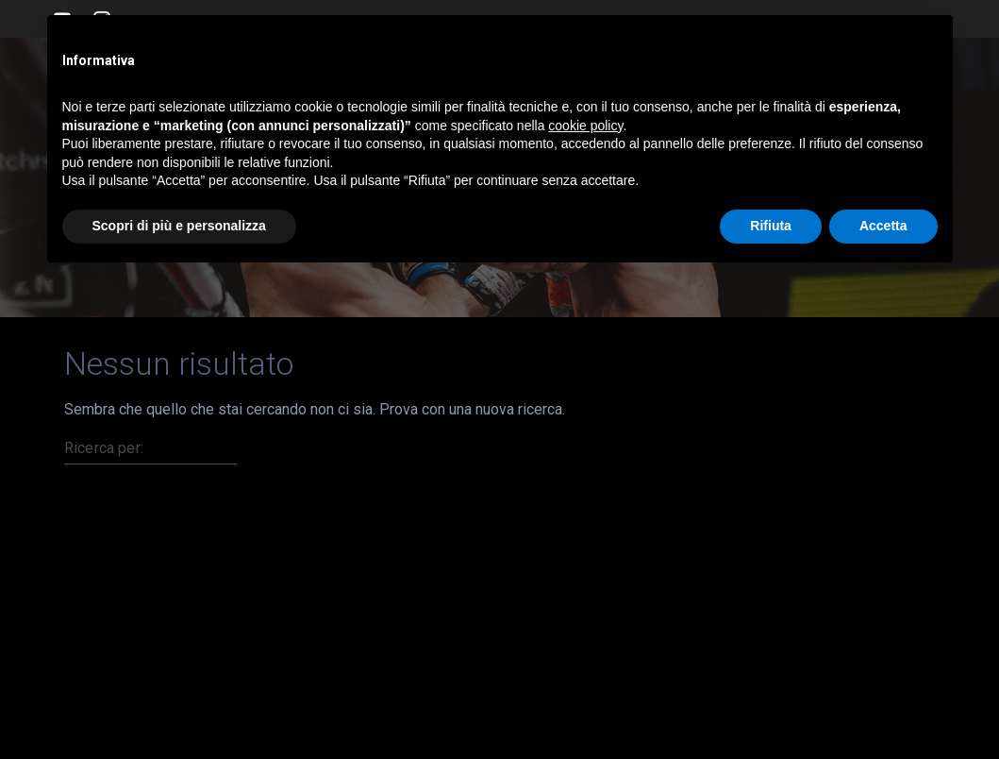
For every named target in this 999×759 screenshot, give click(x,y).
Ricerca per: (103, 447)
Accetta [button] (883, 225)
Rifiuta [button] (770, 225)
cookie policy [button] (585, 125)
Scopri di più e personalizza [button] (179, 225)
